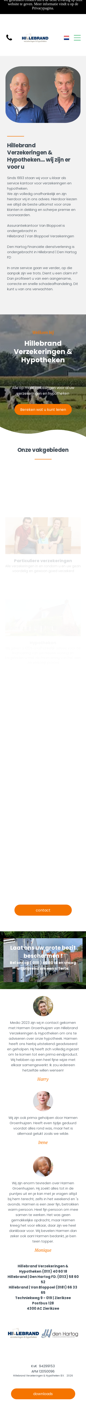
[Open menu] (77, 37)
